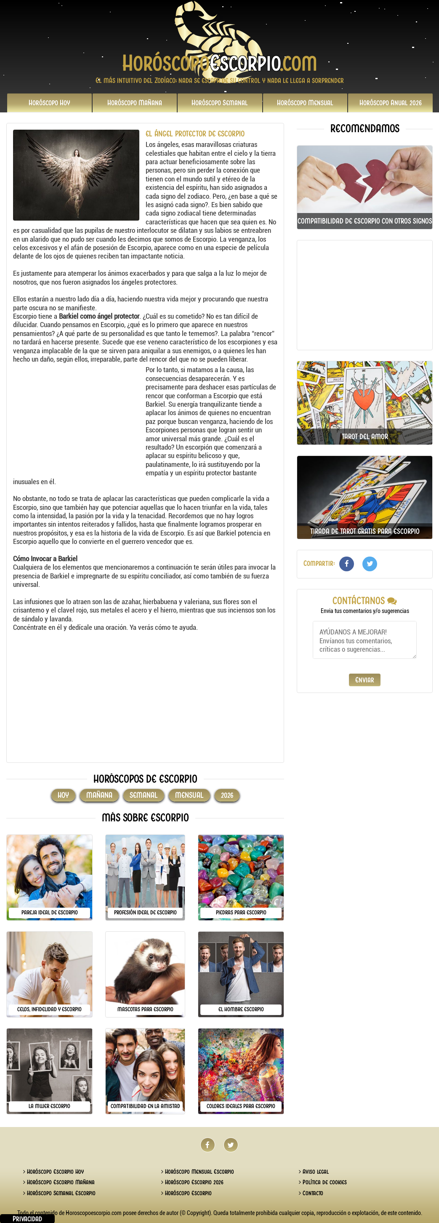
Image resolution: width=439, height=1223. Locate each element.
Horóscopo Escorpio (186, 1193)
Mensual (305, 102)
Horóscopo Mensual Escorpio (197, 1171)
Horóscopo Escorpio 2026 (192, 1182)
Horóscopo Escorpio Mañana (59, 1182)
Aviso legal (314, 1171)
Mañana (134, 102)
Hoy (49, 102)
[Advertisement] (78, 418)
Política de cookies (323, 1182)
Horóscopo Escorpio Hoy (53, 1171)
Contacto (311, 1193)
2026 (390, 102)
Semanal (220, 102)
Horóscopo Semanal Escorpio (59, 1193)
